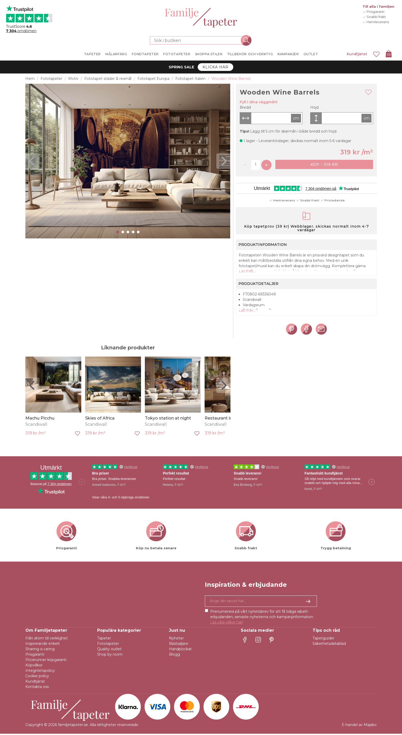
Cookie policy (37, 677)
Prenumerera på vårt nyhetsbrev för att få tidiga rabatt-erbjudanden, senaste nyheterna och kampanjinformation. (262, 618)
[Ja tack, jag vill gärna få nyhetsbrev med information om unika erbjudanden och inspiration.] (261, 602)
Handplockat (180, 650)
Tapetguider (323, 639)
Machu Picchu (39, 419)
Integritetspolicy (40, 671)
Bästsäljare (178, 645)
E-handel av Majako (359, 726)
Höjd (314, 107)
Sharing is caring (40, 650)
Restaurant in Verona (226, 419)
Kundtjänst (357, 54)
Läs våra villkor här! (226, 623)
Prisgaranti (34, 655)
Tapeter (104, 639)
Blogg (174, 655)
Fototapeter (108, 645)
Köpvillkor (34, 666)
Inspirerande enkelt (42, 645)
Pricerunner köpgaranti (45, 661)
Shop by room (110, 655)
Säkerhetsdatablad (329, 645)
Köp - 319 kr (324, 164)
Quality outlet (109, 650)
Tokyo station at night (168, 419)
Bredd (245, 107)
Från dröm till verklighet (46, 639)
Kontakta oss (37, 688)
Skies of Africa (100, 419)
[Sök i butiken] (198, 40)
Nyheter (176, 639)
